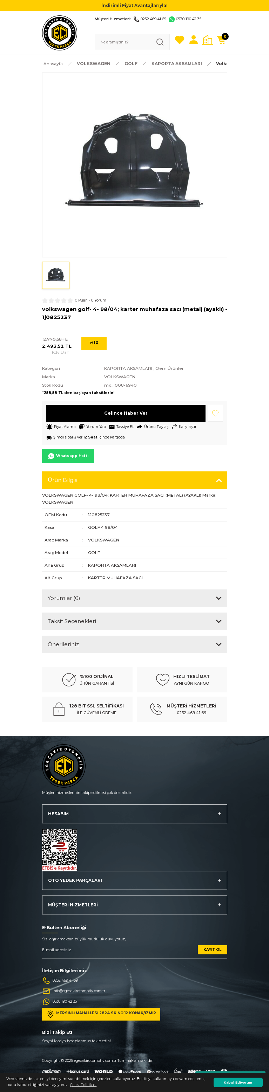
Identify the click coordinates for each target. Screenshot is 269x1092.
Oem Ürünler (169, 368)
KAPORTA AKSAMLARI (128, 368)
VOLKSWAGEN (119, 376)
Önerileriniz (63, 644)
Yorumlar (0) (64, 598)
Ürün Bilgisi (63, 480)
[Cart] (221, 40)
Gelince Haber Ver (126, 413)
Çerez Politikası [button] (83, 1085)
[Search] (132, 42)
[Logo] (59, 32)
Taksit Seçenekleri (72, 621)
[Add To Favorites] (215, 413)
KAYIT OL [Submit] (212, 949)
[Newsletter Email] (134, 952)
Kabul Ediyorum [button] (238, 1082)
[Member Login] (193, 40)
